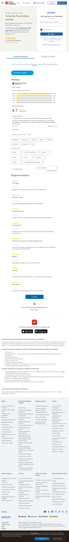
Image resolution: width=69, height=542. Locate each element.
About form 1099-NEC (58, 426)
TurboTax (14, 64)
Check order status (40, 417)
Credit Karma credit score (59, 492)
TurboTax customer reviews (42, 480)
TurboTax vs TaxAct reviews (42, 494)
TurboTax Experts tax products (24, 422)
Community (5, 494)
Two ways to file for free (8, 489)
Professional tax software (59, 486)
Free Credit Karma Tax (58, 494)
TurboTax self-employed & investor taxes (26, 414)
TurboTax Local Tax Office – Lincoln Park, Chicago (26, 468)
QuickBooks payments (58, 483)
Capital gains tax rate (58, 431)
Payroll (54, 481)
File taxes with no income (59, 423)
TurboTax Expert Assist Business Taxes (25, 439)
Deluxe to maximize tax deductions (25, 410)
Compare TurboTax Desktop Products (40, 409)
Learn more (52, 18)
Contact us (5, 482)
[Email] (51, 25)
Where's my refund (7, 484)
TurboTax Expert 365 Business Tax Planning (25, 447)
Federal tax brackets (57, 449)
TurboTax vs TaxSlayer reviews (41, 490)
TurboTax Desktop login (42, 406)
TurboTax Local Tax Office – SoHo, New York (26, 459)
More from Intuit (56, 497)
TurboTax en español (7, 443)
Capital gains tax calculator (26, 501)
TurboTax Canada (6, 432)
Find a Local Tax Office (25, 456)
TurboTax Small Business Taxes (25, 443)
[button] (18, 3)
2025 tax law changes (58, 451)
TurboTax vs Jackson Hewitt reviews (42, 497)
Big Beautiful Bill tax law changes (8, 497)
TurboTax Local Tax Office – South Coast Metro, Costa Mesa (26, 463)
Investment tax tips (57, 442)
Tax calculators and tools (25, 478)
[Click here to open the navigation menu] (2, 3)
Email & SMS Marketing (58, 499)
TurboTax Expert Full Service (24, 428)
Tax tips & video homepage (56, 406)
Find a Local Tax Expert (25, 454)
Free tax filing (22, 408)
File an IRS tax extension (8, 487)
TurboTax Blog (6, 429)
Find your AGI (56, 435)
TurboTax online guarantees (6, 414)
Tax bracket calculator (24, 484)
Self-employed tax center (9, 420)
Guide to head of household (57, 416)
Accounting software (57, 478)
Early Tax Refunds (6, 440)
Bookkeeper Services (58, 501)
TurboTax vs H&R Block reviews (41, 487)
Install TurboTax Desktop (42, 414)
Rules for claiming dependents (57, 420)
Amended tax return (57, 428)
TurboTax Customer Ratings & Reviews (31, 64)
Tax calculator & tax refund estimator (26, 481)
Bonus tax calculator (24, 503)
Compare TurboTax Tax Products (8, 406)
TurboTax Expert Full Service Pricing (24, 432)
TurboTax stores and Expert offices (26, 450)
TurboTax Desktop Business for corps (40, 422)
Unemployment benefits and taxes (58, 438)
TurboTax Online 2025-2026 (8, 410)
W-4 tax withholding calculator (24, 491)
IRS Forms (4, 417)
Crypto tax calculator (24, 498)
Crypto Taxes (5, 424)
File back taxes (56, 433)
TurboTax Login (6, 492)
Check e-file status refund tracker (25, 487)
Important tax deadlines (58, 446)
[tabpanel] (34, 178)
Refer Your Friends (7, 500)
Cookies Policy (34, 533)
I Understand (42, 538)
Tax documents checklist (25, 505)
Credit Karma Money (7, 427)
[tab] (20, 56)
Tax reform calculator (24, 508)
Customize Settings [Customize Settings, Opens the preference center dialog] (57, 538)
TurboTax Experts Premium (26, 425)
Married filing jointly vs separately (58, 413)
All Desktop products (41, 412)
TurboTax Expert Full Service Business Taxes (25, 435)
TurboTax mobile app (8, 438)
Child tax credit (56, 444)
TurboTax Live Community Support (9, 479)
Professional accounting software (58, 488)
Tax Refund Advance (7, 422)
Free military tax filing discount (24, 418)
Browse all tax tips (57, 410)
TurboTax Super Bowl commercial (41, 483)
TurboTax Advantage (41, 419)
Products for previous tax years (8, 435)
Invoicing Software (57, 504)
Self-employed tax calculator (24, 495)
